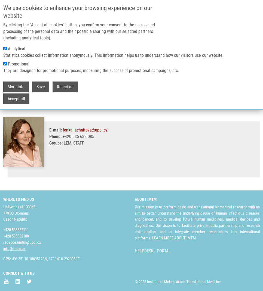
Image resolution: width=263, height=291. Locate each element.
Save (40, 86)
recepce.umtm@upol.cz (22, 242)
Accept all (16, 98)
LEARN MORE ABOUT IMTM (174, 238)
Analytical (16, 48)
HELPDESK (144, 251)
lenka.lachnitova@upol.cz (85, 130)
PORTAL (164, 251)
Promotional (18, 64)
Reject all (65, 86)
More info (16, 86)
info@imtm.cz (14, 248)
